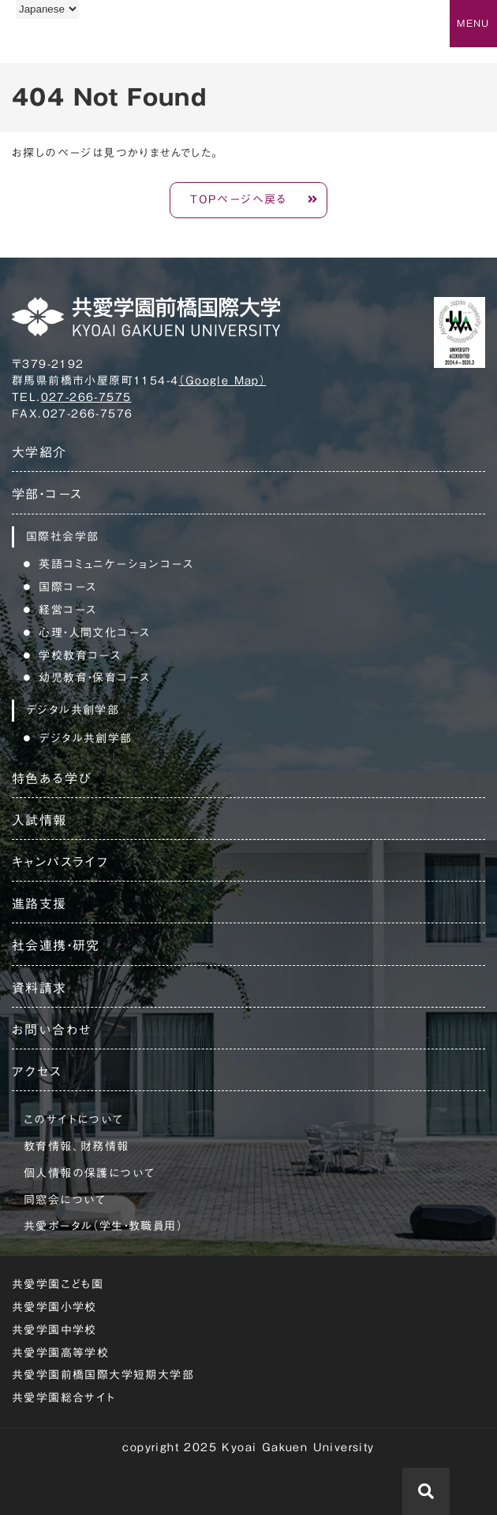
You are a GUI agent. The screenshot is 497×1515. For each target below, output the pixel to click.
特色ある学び (52, 778)
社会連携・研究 (56, 945)
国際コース (67, 586)
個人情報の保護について (89, 1173)
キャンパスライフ (60, 862)
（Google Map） (222, 380)
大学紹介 (39, 452)
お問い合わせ (52, 1029)
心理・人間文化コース (94, 632)
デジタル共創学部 (85, 738)
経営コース (67, 609)
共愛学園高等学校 (60, 1352)
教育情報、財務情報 (76, 1146)
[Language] (47, 9)
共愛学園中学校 (54, 1329)
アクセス (37, 1071)
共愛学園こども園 (57, 1284)
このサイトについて (74, 1119)
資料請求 (39, 988)
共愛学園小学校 (54, 1307)
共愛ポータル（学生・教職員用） (103, 1225)
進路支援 (39, 903)
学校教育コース (80, 655)
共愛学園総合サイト (64, 1397)
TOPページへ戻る (238, 199)
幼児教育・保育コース (94, 677)
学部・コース (47, 494)
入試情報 (39, 820)
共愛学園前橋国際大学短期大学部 (103, 1374)
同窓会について (65, 1199)
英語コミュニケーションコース (116, 564)
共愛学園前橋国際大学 (89, 42)
